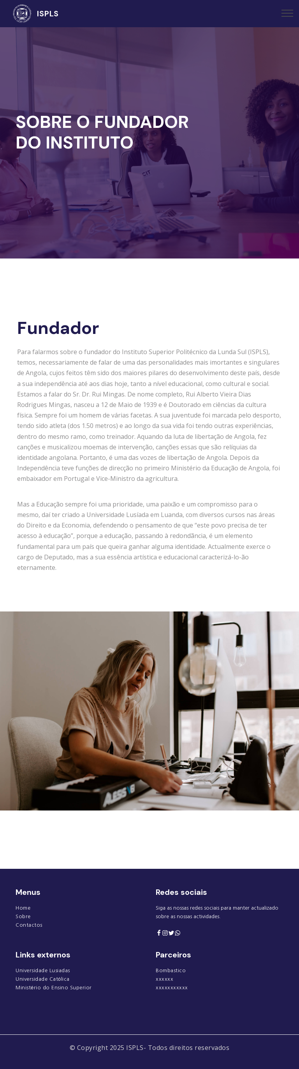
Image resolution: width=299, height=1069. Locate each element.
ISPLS (48, 14)
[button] (25, 212)
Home (23, 907)
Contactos (29, 925)
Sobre (23, 916)
